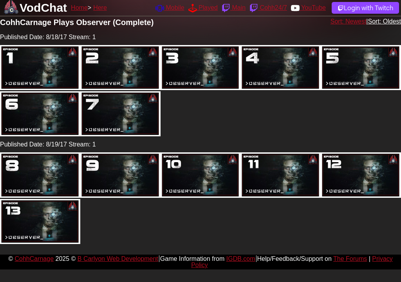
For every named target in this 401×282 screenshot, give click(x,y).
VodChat (43, 7)
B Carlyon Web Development (118, 258)
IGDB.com (240, 258)
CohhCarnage (34, 258)
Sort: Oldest (384, 21)
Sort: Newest (349, 21)
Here (100, 7)
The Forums (350, 258)
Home (79, 7)
